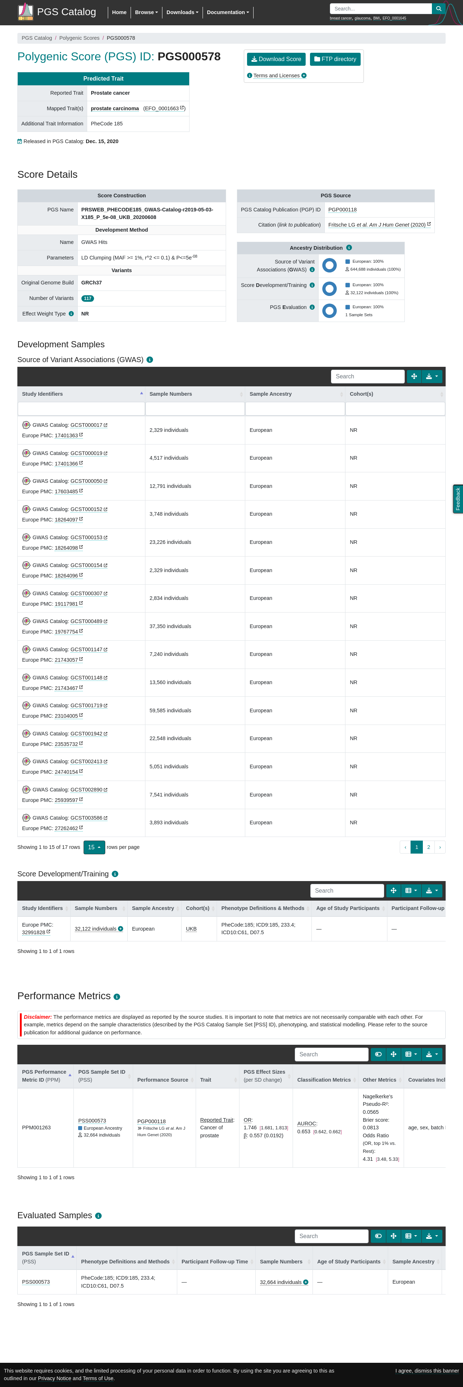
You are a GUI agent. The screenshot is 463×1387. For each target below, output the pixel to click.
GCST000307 (86, 593)
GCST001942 (86, 734)
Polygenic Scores (79, 38)
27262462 (66, 828)
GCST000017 (86, 425)
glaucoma (362, 18)
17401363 (66, 435)
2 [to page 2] (428, 847)
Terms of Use (98, 1378)
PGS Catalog (37, 38)
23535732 (66, 744)
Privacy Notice (54, 1378)
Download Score (276, 59)
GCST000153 (86, 537)
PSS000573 (92, 1121)
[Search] (368, 376)
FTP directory (335, 59)
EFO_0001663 (162, 108)
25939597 (66, 800)
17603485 (66, 491)
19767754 (66, 632)
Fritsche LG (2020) (377, 225)
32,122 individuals (95, 929)
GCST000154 (86, 565)
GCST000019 (86, 453)
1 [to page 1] (416, 847)
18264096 (66, 576)
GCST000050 (86, 481)
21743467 (66, 688)
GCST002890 (86, 790)
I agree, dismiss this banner (427, 1371)
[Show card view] (378, 1054)
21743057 (66, 660)
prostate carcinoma (115, 108)
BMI (376, 18)
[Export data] (432, 376)
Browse (144, 12)
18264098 (66, 548)
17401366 (66, 464)
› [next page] (440, 847)
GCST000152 (86, 509)
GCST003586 (86, 818)
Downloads (180, 12)
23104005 (66, 716)
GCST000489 (86, 621)
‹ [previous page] (405, 847)
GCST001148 (86, 677)
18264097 (66, 520)
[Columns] (411, 891)
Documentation (226, 12)
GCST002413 (86, 761)
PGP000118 (342, 209)
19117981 (66, 604)
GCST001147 (86, 649)
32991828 (33, 932)
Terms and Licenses (277, 75)
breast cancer (341, 18)
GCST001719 (86, 705)
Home (119, 12)
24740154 (66, 772)
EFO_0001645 (394, 18)
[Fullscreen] (414, 376)
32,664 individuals (281, 1282)
